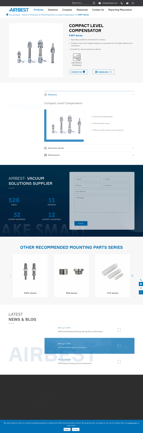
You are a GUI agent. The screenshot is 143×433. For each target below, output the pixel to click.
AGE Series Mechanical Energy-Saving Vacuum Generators (81, 331)
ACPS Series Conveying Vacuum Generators (76, 363)
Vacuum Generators (19, 111)
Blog (81, 409)
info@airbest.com (109, 3)
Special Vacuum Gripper (20, 122)
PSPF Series (83, 15)
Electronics (68, 412)
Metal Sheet (69, 403)
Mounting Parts (48, 15)
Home (24, 15)
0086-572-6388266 (116, 416)
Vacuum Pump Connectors (23, 149)
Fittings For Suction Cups (23, 142)
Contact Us (98, 9)
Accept (75, 429)
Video (82, 406)
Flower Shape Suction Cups (19, 403)
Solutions (53, 9)
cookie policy (132, 423)
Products (38, 9)
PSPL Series (30, 294)
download (103, 72)
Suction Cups (16, 117)
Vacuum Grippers (18, 127)
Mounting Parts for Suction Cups (25, 145)
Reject (67, 429)
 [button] (10, 276)
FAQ (81, 403)
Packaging (68, 409)
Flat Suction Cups (16, 397)
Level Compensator (66, 15)
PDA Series (71, 294)
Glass (66, 400)
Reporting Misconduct (120, 9)
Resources (82, 9)
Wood (66, 406)
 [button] (132, 276)
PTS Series (112, 294)
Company (67, 9)
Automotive (68, 397)
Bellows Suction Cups (17, 400)
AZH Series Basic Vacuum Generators (73, 347)
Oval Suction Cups (16, 406)
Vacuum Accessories (19, 154)
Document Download (88, 400)
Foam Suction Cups (16, 409)
